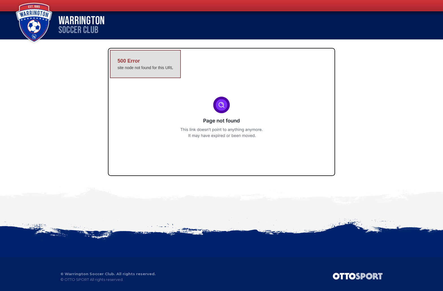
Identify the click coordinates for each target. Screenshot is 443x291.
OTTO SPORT (76, 279)
